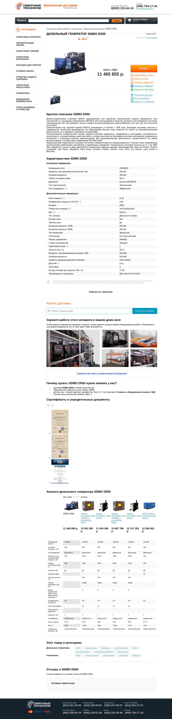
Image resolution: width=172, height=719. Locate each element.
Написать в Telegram (143, 86)
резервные (136, 655)
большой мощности (83, 652)
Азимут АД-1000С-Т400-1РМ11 (103, 516)
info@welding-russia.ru (144, 75)
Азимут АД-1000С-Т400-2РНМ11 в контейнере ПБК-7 (88, 518)
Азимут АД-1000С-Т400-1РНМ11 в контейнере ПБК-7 (118, 518)
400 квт (135, 648)
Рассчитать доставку (143, 95)
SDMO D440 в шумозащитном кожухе (149, 516)
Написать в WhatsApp (144, 89)
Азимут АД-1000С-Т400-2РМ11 (134, 516)
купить (144, 68)
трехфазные (105, 648)
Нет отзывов (152, 38)
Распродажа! (28, 29)
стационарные (122, 652)
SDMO (78, 648)
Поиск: (22, 20)
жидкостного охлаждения (104, 652)
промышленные (91, 648)
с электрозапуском (121, 648)
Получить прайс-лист (144, 82)
